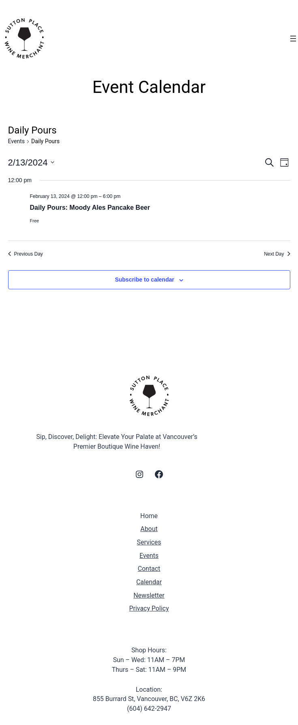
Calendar (149, 582)
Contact (149, 568)
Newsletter (148, 595)
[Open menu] (293, 38)
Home (149, 516)
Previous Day (25, 254)
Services (149, 542)
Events (16, 141)
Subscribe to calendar (144, 279)
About (148, 529)
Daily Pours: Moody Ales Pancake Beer (90, 207)
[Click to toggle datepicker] (31, 162)
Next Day (277, 254)
